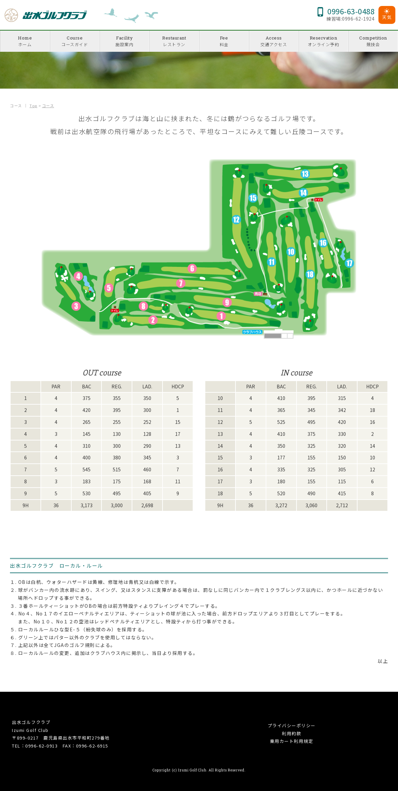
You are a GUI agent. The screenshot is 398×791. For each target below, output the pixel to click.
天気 (387, 14)
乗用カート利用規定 (291, 741)
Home (25, 41)
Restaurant (174, 41)
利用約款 (291, 733)
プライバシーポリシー (292, 725)
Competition (373, 41)
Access (274, 41)
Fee (224, 41)
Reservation (323, 41)
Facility (124, 41)
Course (75, 41)
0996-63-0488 (345, 11)
